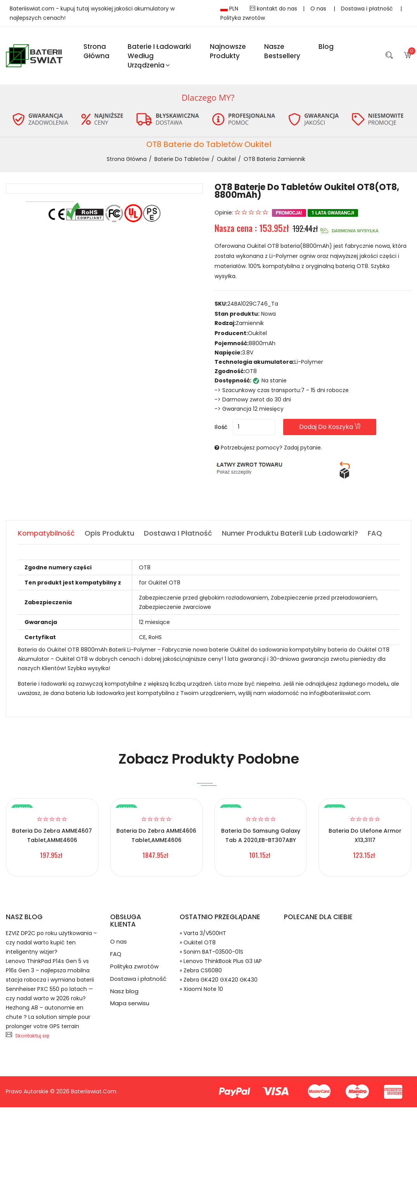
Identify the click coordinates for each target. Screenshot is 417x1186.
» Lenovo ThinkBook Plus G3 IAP (221, 961)
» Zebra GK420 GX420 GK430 (219, 980)
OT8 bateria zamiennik (274, 159)
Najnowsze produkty (228, 51)
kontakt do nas (273, 8)
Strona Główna (96, 51)
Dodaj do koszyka (330, 426)
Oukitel (226, 159)
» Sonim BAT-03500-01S (211, 952)
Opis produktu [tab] (109, 533)
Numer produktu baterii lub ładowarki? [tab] (290, 533)
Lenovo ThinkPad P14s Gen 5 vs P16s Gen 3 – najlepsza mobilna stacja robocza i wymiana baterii (50, 970)
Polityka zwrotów (242, 18)
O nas (319, 8)
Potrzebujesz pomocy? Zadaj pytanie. (271, 447)
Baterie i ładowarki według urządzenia (159, 56)
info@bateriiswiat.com (339, 693)
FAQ (115, 954)
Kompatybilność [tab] (46, 533)
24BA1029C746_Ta (252, 304)
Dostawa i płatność (368, 8)
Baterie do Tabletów (181, 159)
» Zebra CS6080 (201, 970)
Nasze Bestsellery (282, 51)
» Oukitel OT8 (198, 942)
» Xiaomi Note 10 (201, 989)
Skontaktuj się (32, 1035)
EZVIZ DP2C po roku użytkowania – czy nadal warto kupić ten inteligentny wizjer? (51, 942)
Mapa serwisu (129, 1003)
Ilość (221, 427)
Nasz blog (124, 991)
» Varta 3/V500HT (203, 933)
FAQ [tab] (375, 533)
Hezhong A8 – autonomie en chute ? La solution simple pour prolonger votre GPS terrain (48, 1017)
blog (326, 46)
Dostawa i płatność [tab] (178, 533)
